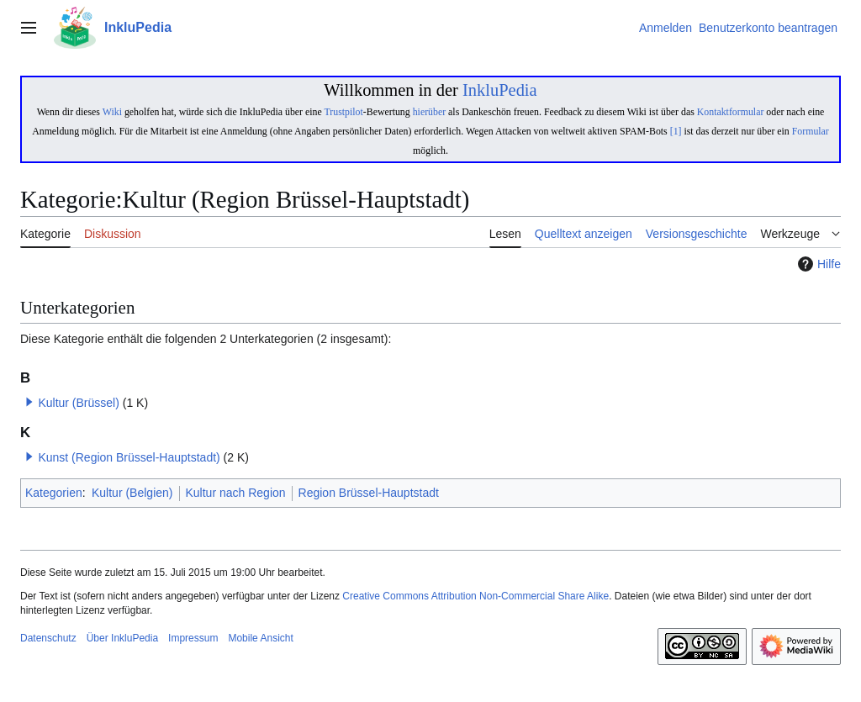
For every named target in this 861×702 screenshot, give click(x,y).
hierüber (429, 112)
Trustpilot (343, 112)
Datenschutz (48, 638)
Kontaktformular (730, 112)
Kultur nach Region (236, 492)
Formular (810, 131)
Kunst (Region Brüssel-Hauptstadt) (128, 457)
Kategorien (53, 492)
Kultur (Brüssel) (78, 402)
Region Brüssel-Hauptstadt (368, 492)
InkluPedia (499, 90)
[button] (29, 402)
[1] (676, 131)
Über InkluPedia (122, 638)
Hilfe (817, 264)
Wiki (112, 112)
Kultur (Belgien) (132, 492)
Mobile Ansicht (260, 638)
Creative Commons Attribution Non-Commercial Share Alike (475, 596)
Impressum (193, 638)
